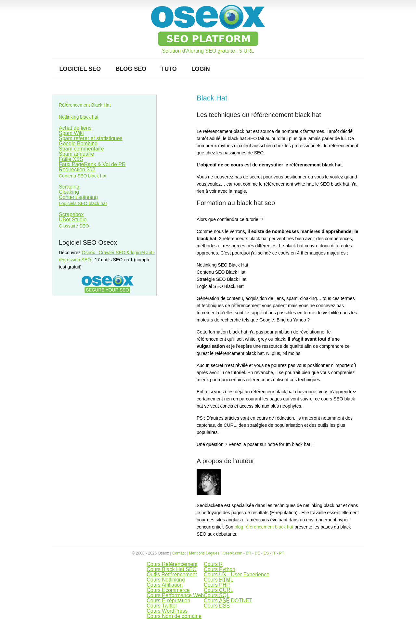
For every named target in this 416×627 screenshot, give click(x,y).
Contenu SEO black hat (82, 175)
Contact (179, 553)
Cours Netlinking (166, 579)
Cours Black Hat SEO (172, 569)
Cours (218, 579)
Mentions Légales (204, 553)
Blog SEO (130, 69)
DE (257, 553)
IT (274, 553)
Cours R (213, 564)
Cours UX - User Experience (236, 574)
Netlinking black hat (78, 117)
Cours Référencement (172, 564)
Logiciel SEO (80, 69)
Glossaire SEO (74, 226)
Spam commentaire (81, 148)
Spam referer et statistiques (91, 138)
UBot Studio (72, 219)
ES (266, 553)
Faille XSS (71, 159)
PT (281, 553)
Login (200, 69)
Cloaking (69, 192)
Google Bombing (78, 143)
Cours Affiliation (165, 585)
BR (248, 553)
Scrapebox (71, 214)
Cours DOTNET (228, 600)
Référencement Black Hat (85, 105)
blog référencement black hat (264, 526)
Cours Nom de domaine (174, 616)
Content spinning (78, 197)
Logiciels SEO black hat (83, 203)
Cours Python (219, 569)
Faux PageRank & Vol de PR (92, 164)
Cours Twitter (162, 605)
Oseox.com (232, 553)
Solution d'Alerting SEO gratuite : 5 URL (208, 51)
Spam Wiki (71, 133)
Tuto (169, 69)
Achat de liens (75, 128)
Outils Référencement (172, 574)
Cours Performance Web (175, 595)
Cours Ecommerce (168, 590)
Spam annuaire (76, 154)
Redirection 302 (77, 169)
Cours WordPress (167, 611)
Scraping (69, 186)
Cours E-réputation (168, 600)
